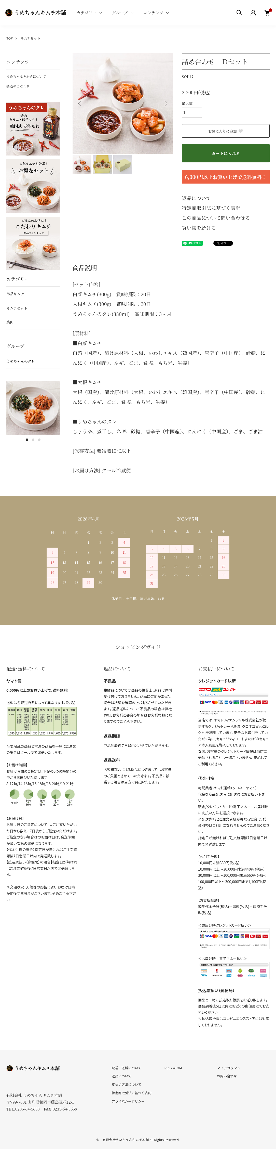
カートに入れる (225, 153)
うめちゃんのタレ (20, 361)
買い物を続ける (199, 227)
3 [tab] (39, 439)
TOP (9, 38)
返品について (196, 198)
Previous (80, 103)
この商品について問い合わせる (216, 217)
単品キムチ (15, 293)
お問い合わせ (227, 1076)
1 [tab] (27, 439)
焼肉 (9, 322)
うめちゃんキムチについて (26, 76)
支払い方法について (127, 1084)
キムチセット (30, 38)
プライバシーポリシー (128, 1101)
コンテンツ (153, 13)
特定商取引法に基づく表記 (211, 207)
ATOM (177, 1067)
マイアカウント (228, 1067)
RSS (167, 1067)
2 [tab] (33, 439)
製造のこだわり (18, 86)
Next (165, 103)
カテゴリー (86, 13)
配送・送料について (127, 1067)
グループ (120, 13)
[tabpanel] (33, 408)
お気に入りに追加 (225, 131)
